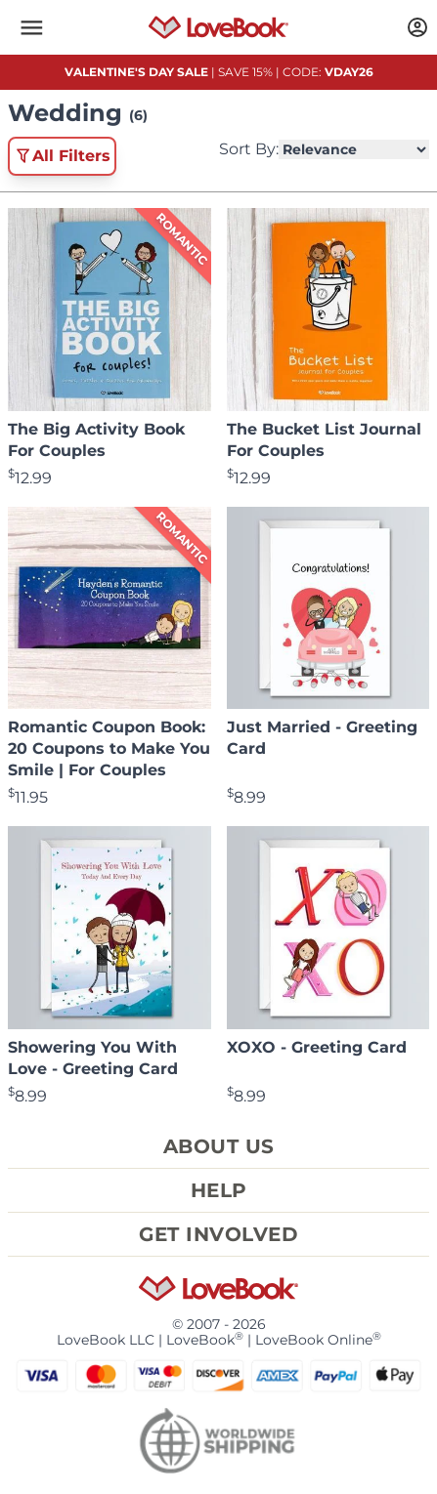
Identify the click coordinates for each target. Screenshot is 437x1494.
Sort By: (324, 149)
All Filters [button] (62, 156)
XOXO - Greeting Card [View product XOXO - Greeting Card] (317, 1047)
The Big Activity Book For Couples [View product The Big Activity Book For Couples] (96, 440)
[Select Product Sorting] (354, 149)
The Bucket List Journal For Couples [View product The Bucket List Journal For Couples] (324, 440)
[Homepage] (219, 27)
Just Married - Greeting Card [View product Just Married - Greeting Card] (322, 738)
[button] (31, 27)
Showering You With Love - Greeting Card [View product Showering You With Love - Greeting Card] (93, 1058)
